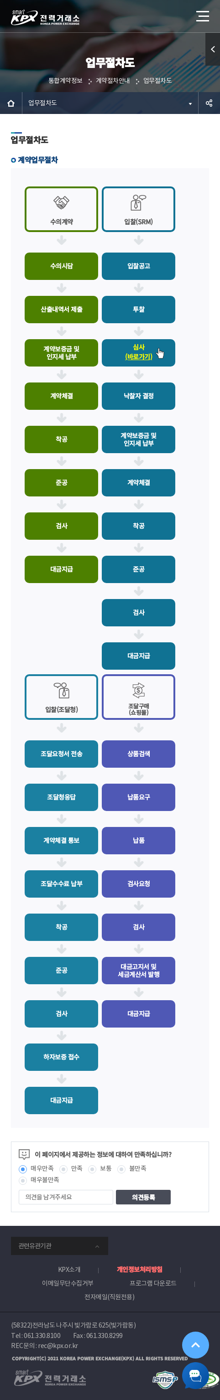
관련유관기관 (34, 1246)
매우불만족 (45, 1180)
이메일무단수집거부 (68, 1283)
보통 (105, 1168)
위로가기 (195, 1344)
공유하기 (209, 103)
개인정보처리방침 (139, 1269)
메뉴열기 (201, 13)
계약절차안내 (113, 81)
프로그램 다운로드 (153, 1283)
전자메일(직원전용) (109, 1297)
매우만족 (42, 1168)
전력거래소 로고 (45, 17)
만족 (77, 1168)
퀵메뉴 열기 (213, 65)
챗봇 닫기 (195, 1375)
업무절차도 (157, 81)
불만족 (138, 1168)
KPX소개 (69, 1270)
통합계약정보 (65, 81)
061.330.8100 (42, 1336)
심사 (138, 352)
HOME (11, 103)
